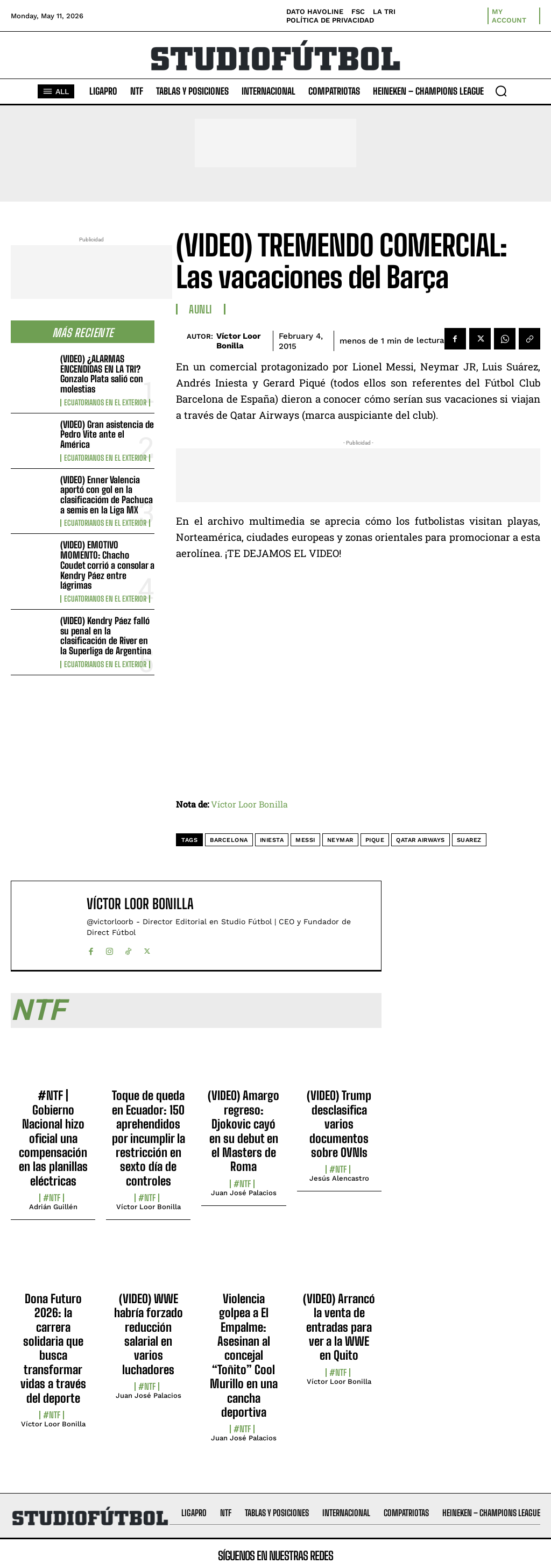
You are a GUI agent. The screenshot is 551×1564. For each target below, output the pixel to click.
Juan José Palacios (244, 1193)
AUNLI (201, 309)
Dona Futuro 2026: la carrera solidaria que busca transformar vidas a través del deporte (53, 1348)
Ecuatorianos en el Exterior (105, 402)
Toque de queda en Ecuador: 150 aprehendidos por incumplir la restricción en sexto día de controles (148, 1138)
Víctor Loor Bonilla (238, 341)
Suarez (469, 840)
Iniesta (272, 840)
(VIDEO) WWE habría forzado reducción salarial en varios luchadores (148, 1334)
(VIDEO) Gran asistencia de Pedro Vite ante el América (107, 434)
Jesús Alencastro (339, 1178)
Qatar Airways (420, 840)
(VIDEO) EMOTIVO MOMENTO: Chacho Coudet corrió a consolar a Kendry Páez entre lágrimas (107, 565)
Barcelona (229, 840)
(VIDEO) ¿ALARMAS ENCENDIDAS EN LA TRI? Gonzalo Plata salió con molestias (101, 374)
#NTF (51, 1198)
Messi (305, 840)
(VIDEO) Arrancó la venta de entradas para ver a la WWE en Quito (339, 1327)
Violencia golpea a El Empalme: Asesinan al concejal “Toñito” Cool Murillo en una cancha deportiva (244, 1355)
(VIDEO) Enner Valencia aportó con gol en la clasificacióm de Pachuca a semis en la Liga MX (106, 495)
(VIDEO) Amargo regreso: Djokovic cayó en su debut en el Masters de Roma (243, 1131)
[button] (501, 91)
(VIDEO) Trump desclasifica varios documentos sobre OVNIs (339, 1124)
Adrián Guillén (53, 1207)
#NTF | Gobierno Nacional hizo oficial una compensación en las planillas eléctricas (53, 1138)
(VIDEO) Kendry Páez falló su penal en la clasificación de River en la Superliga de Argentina (105, 635)
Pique (375, 840)
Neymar (340, 840)
